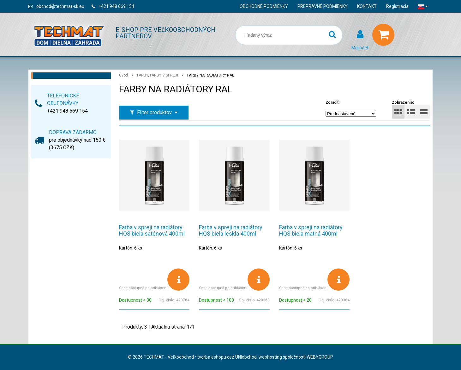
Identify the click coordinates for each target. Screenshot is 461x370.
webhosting (270, 357)
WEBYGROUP (320, 357)
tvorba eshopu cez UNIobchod (227, 357)
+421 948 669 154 (116, 6)
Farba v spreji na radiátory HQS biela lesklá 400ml (230, 230)
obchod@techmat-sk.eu (60, 6)
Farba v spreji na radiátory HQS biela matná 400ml (311, 230)
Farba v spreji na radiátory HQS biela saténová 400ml (152, 230)
